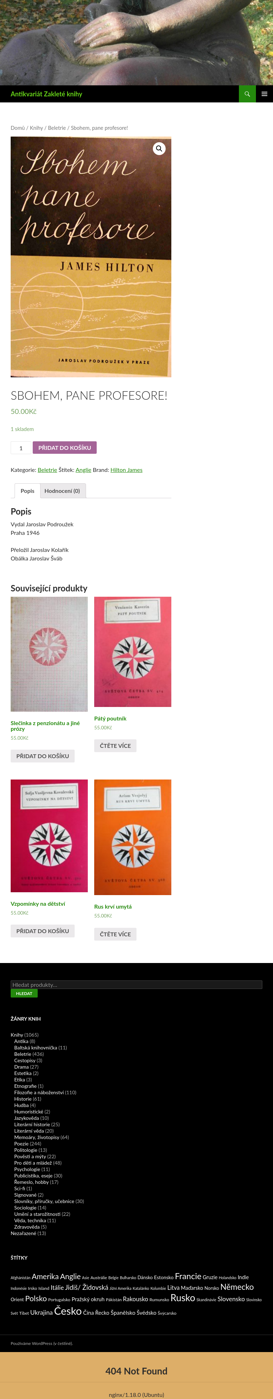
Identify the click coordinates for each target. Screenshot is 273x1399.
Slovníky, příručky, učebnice (44, 1201)
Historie (23, 1099)
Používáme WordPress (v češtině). (42, 1343)
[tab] (28, 490)
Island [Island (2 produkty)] (43, 1288)
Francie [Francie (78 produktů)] (188, 1276)
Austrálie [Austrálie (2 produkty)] (98, 1277)
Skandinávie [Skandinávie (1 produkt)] (206, 1299)
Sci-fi (19, 1188)
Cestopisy (25, 1060)
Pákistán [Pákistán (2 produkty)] (114, 1299)
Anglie (83, 469)
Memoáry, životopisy (36, 1137)
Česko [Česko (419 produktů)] (68, 1310)
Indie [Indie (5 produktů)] (243, 1277)
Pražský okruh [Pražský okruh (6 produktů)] (88, 1299)
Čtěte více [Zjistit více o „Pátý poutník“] (115, 745)
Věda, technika (30, 1220)
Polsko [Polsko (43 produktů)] (36, 1298)
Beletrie (57, 127)
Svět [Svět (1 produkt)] (14, 1313)
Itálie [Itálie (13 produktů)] (57, 1287)
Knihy (36, 127)
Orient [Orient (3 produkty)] (17, 1299)
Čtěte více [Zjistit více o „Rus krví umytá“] (115, 934)
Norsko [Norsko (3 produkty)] (211, 1288)
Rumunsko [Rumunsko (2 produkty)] (159, 1299)
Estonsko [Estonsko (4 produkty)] (163, 1277)
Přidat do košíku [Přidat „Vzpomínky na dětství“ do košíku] (42, 930)
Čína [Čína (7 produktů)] (88, 1312)
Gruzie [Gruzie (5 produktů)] (210, 1277)
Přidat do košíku (64, 447)
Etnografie (25, 1086)
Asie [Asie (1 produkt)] (85, 1277)
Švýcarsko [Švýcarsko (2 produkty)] (167, 1313)
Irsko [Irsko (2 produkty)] (32, 1288)
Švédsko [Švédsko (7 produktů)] (147, 1312)
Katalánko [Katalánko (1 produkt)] (141, 1288)
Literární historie (32, 1124)
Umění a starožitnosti (37, 1214)
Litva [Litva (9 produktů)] (173, 1287)
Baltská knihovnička (35, 1047)
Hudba (21, 1105)
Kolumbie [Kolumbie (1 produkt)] (158, 1288)
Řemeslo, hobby (31, 1182)
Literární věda (29, 1131)
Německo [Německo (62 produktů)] (237, 1287)
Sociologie (25, 1207)
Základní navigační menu (264, 93)
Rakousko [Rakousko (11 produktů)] (135, 1299)
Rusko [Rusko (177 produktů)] (183, 1297)
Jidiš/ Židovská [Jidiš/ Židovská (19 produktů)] (86, 1287)
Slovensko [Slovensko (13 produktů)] (231, 1299)
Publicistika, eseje (33, 1175)
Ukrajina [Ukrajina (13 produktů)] (41, 1312)
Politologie (25, 1150)
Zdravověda (27, 1227)
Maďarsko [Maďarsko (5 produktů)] (192, 1288)
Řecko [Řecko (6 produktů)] (102, 1312)
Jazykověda (26, 1118)
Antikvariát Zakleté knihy (46, 94)
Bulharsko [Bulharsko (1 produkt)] (128, 1277)
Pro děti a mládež (33, 1163)
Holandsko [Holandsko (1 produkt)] (228, 1277)
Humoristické (28, 1111)
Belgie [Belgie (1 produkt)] (113, 1277)
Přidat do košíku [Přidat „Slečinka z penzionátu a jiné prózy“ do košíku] (42, 755)
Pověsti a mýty (30, 1156)
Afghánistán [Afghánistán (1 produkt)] (21, 1277)
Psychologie (27, 1169)
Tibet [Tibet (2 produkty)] (24, 1313)
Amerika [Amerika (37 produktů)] (45, 1276)
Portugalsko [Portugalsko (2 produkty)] (59, 1299)
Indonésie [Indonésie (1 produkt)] (19, 1288)
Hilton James (127, 469)
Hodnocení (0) (62, 490)
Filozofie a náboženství (39, 1092)
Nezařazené (23, 1233)
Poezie (21, 1143)
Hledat (24, 993)
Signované (25, 1195)
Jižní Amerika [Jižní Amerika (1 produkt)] (120, 1288)
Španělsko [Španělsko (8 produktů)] (123, 1312)
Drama (21, 1067)
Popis (27, 490)
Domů (18, 127)
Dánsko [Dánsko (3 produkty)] (145, 1277)
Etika (19, 1079)
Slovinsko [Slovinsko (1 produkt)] (254, 1299)
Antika (21, 1041)
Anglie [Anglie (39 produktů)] (70, 1276)
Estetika (23, 1073)
